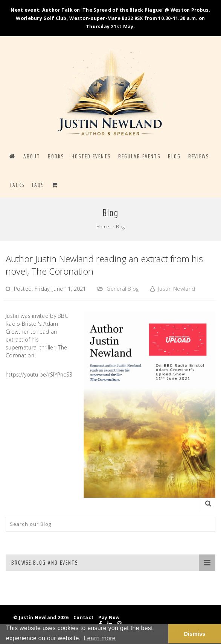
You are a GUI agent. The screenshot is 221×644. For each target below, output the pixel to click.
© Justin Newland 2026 (41, 617)
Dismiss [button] (194, 634)
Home (102, 226)
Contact (83, 617)
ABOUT (31, 156)
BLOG (174, 156)
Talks (16, 185)
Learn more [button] (100, 638)
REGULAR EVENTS (139, 156)
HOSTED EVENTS (91, 156)
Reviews (198, 156)
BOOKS (56, 156)
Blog (120, 226)
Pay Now (108, 617)
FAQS (38, 185)
